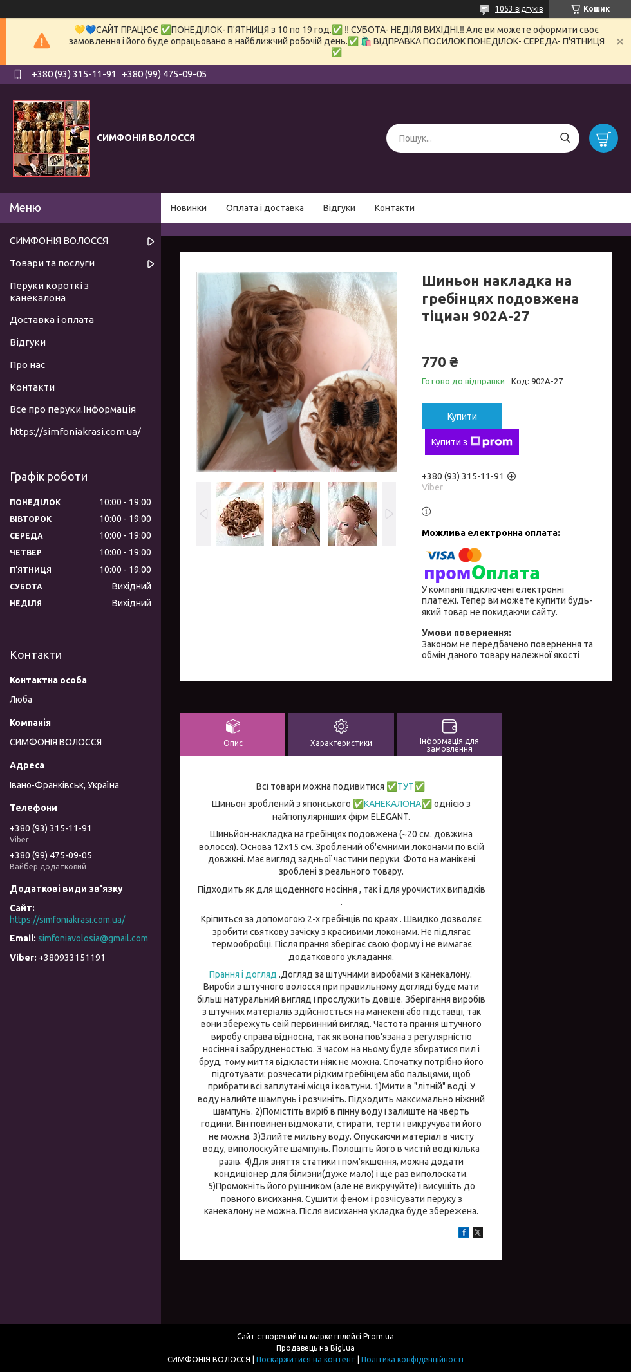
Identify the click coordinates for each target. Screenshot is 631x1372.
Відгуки (339, 208)
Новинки (189, 208)
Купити (462, 416)
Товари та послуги (52, 262)
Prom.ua (378, 1336)
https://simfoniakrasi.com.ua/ (75, 431)
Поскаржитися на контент (305, 1359)
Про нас (27, 364)
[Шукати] (565, 138)
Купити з (472, 442)
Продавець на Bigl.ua (315, 1348)
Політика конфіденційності (412, 1359)
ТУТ (405, 786)
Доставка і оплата (52, 319)
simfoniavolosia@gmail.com (93, 938)
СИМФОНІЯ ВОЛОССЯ (59, 240)
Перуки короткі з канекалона (49, 291)
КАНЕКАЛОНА (392, 804)
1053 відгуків (519, 9)
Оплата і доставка (265, 208)
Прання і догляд (243, 974)
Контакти (395, 208)
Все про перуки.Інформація (73, 408)
